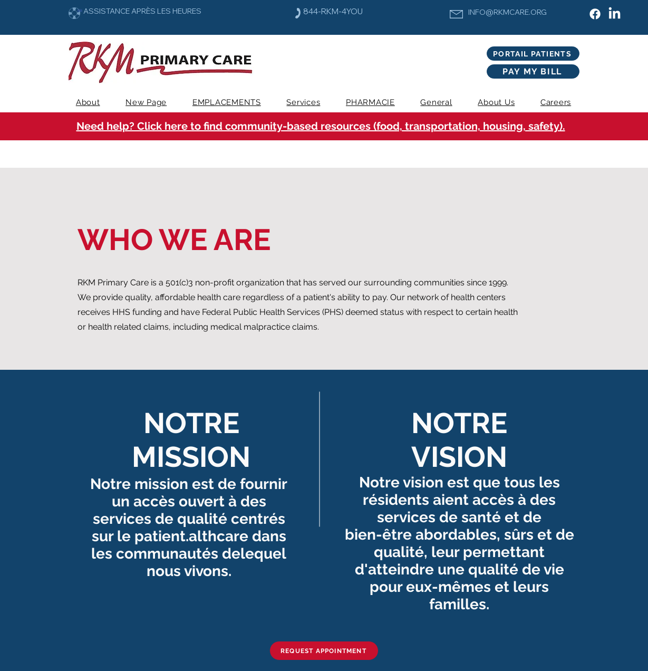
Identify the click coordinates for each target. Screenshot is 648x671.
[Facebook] (595, 14)
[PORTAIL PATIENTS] (533, 53)
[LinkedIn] (614, 14)
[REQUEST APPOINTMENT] (324, 650)
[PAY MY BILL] (533, 71)
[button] (303, 102)
